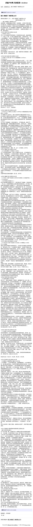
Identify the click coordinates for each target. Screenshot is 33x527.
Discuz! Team (27, 525)
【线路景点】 (7, 6)
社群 (2, 6)
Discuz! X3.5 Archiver (13, 525)
